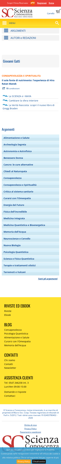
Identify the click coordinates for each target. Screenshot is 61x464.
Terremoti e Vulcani (15, 272)
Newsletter (10, 367)
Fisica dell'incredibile (15, 211)
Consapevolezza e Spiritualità (20, 184)
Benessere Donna (13, 157)
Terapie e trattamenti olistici (20, 265)
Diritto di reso (30, 425)
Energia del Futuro (14, 205)
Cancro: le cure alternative (18, 164)
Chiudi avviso (39, 461)
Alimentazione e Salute (16, 137)
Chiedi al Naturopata (15, 171)
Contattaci (9, 395)
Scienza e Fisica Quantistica (19, 258)
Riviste (7, 311)
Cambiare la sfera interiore (23, 100)
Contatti (8, 364)
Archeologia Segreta (15, 144)
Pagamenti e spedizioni (30, 432)
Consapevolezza (12, 178)
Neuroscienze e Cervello (17, 238)
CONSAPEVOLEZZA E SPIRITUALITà (21, 75)
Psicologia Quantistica (16, 252)
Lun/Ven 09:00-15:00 (15, 386)
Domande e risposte (15, 391)
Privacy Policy (24, 461)
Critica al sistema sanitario (18, 191)
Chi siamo (9, 360)
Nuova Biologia (12, 245)
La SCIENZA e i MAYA (20, 96)
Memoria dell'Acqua (15, 231)
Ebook (7, 314)
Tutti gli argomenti (47, 278)
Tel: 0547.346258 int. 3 (16, 382)
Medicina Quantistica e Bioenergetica (24, 225)
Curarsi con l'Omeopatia (17, 198)
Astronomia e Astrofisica (18, 151)
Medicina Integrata (14, 218)
